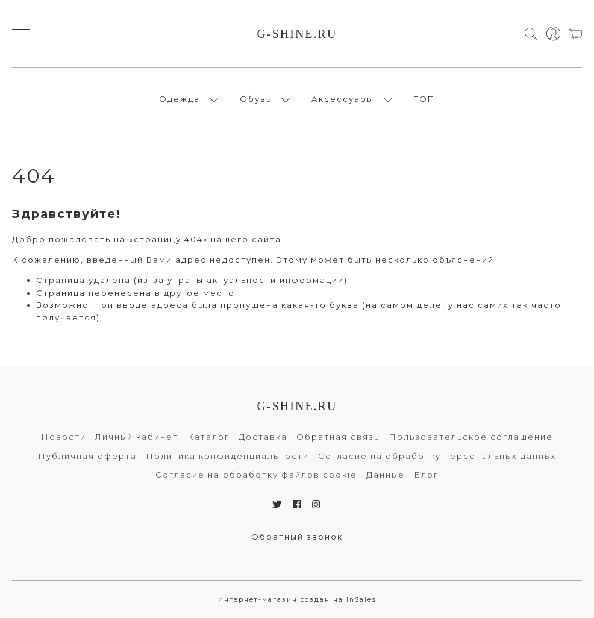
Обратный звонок (297, 537)
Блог (426, 474)
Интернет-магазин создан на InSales (297, 600)
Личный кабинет (136, 437)
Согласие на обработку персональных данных (437, 456)
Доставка (263, 437)
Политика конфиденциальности (227, 456)
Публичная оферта (87, 456)
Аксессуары (342, 99)
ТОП (425, 99)
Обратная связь (338, 437)
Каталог (208, 437)
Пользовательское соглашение (471, 437)
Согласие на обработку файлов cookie (256, 474)
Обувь (256, 99)
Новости (63, 437)
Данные (385, 474)
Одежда (179, 99)
